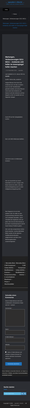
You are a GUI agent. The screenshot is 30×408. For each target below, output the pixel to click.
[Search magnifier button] (25, 393)
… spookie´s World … (15, 2)
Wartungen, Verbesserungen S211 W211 (14, 18)
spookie (21, 70)
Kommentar (8, 308)
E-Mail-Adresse (9, 337)
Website (7, 344)
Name (7, 329)
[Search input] (13, 393)
